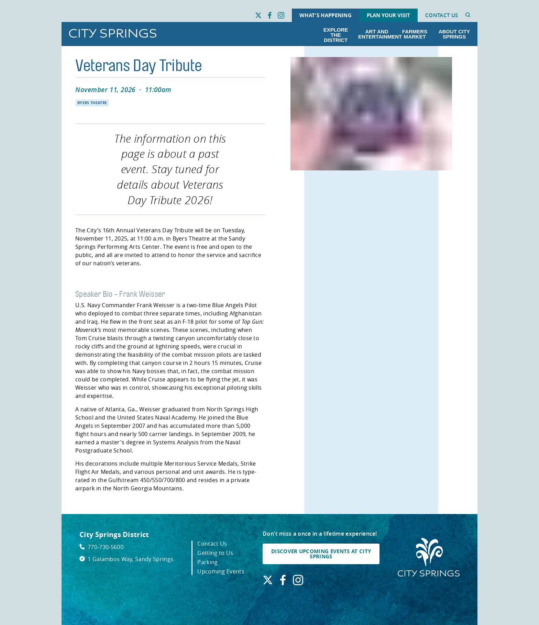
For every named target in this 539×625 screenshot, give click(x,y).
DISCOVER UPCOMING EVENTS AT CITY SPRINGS (321, 554)
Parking (207, 562)
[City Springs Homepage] (429, 558)
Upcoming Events (220, 571)
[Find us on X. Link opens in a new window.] (258, 15)
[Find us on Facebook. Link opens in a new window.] (269, 15)
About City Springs (454, 34)
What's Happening (325, 15)
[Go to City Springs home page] (112, 34)
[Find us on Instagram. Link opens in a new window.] (281, 15)
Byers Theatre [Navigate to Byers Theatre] (92, 102)
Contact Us (441, 15)
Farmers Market (414, 34)
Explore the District (335, 35)
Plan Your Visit (388, 15)
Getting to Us (215, 553)
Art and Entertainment (378, 34)
